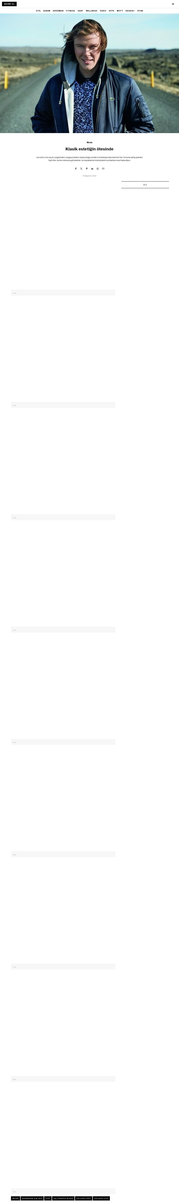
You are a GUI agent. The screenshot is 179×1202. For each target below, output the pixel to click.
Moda (89, 142)
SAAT (80, 11)
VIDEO (103, 11)
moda (15, 1198)
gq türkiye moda (63, 1198)
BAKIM (46, 11)
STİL (38, 11)
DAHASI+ (130, 11)
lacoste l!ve (101, 1198)
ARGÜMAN (58, 11)
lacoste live (83, 1198)
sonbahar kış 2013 (32, 1198)
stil (48, 1198)
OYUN (140, 11)
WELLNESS (91, 11)
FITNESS (70, 11)
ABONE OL (9, 4)
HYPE (111, 11)
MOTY (120, 11)
